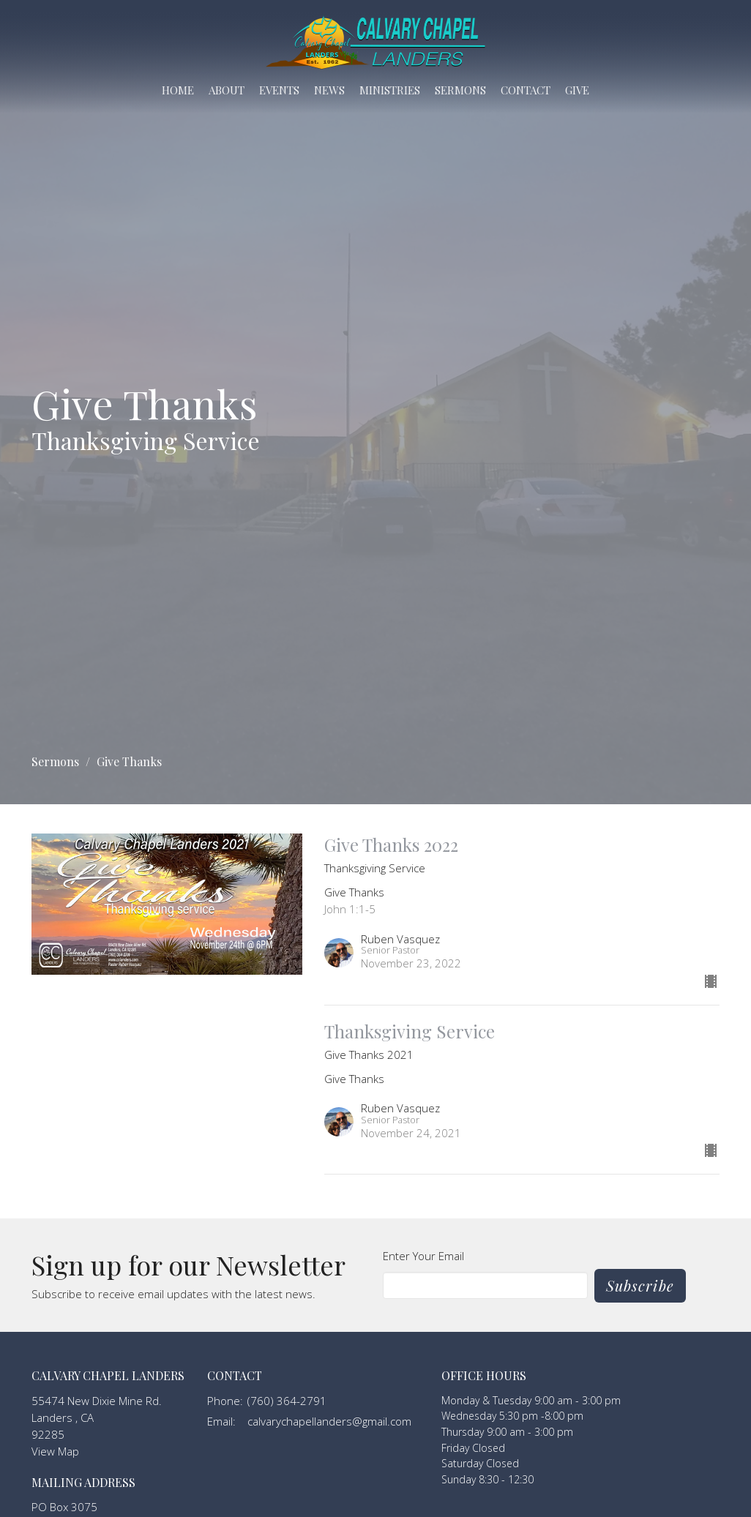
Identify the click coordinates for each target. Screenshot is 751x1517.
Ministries (389, 90)
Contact (525, 90)
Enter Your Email (423, 1255)
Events (279, 90)
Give (577, 90)
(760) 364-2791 (286, 1400)
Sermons (460, 90)
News (329, 90)
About (226, 90)
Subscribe (640, 1285)
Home (178, 90)
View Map (55, 1451)
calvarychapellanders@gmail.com (329, 1421)
